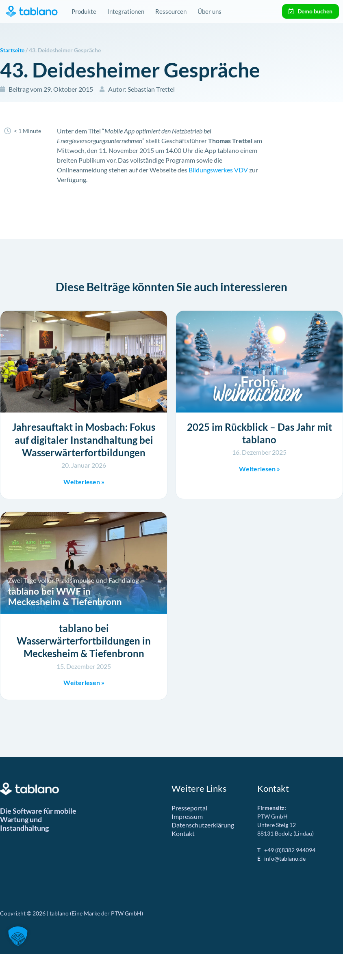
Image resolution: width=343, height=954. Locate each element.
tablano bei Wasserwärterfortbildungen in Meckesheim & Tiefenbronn (84, 640)
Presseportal (189, 808)
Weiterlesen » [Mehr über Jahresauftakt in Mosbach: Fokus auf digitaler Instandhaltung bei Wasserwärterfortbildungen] (83, 482)
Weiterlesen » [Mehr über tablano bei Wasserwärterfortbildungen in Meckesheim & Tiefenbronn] (83, 682)
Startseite (12, 50)
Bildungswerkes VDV (218, 170)
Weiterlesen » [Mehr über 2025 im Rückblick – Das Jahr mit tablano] (259, 469)
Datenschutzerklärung (203, 825)
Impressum (187, 816)
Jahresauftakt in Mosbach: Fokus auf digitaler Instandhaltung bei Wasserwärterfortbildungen (83, 439)
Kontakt (183, 833)
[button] (18, 936)
